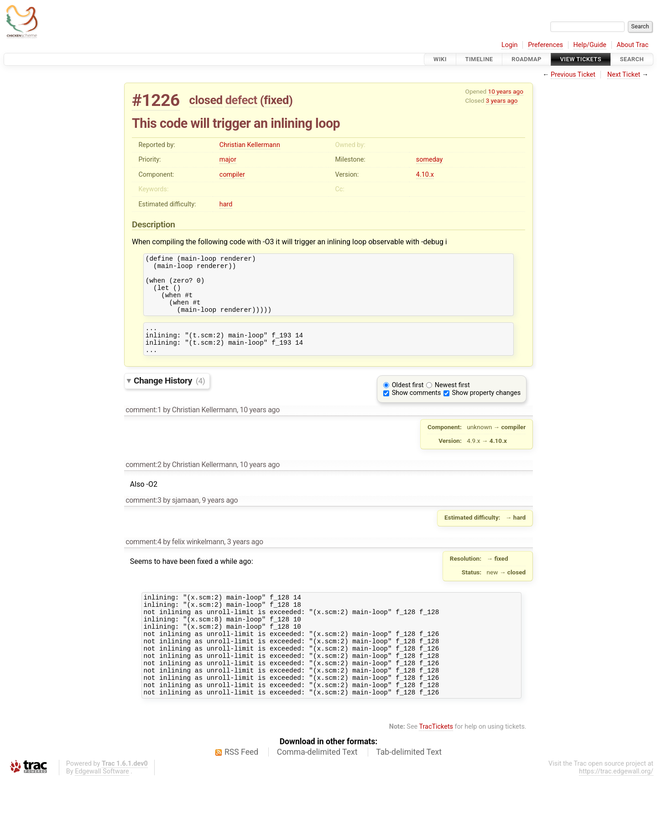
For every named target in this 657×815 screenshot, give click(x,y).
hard (226, 204)
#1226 (156, 100)
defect (241, 100)
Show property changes (486, 409)
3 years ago (502, 100)
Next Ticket (623, 75)
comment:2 (143, 481)
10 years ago (505, 91)
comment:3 (143, 516)
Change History (169, 397)
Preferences (545, 45)
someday (429, 159)
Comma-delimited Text (317, 787)
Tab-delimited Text (409, 787)
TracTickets (436, 762)
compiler (232, 175)
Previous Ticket (573, 75)
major (227, 159)
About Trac (633, 45)
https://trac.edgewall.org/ (616, 807)
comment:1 (143, 426)
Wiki (440, 59)
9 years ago (220, 516)
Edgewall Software (102, 807)
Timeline (479, 59)
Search (632, 59)
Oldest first (408, 401)
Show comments (416, 409)
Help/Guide (590, 45)
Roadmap (526, 59)
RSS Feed (241, 787)
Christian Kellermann (249, 145)
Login (509, 45)
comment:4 (143, 558)
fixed (276, 100)
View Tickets (580, 59)
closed (206, 100)
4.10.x (425, 175)
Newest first (452, 401)
